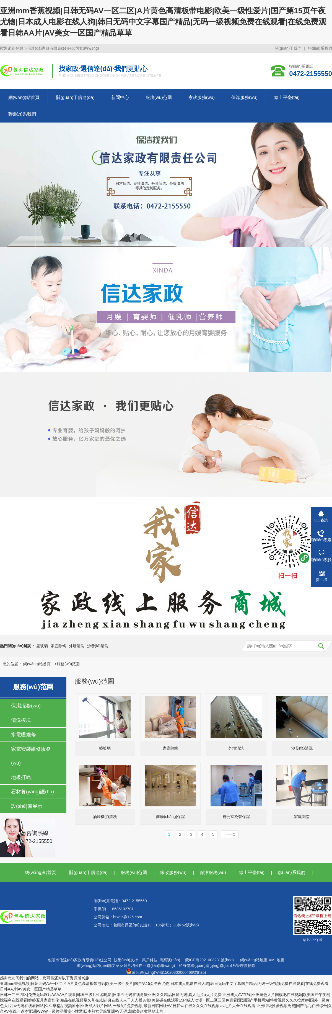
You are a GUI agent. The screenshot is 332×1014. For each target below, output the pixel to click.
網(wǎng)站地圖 (254, 960)
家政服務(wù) (201, 97)
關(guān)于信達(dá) (75, 97)
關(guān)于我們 (288, 48)
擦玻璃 (42, 646)
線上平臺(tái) (287, 97)
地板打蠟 (21, 777)
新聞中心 (120, 97)
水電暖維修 (23, 734)
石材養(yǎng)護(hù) (32, 791)
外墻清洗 (76, 646)
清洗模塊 (21, 720)
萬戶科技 (149, 960)
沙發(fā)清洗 (97, 646)
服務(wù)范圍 (159, 97)
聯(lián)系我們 (320, 48)
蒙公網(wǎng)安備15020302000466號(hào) (166, 971)
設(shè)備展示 (26, 806)
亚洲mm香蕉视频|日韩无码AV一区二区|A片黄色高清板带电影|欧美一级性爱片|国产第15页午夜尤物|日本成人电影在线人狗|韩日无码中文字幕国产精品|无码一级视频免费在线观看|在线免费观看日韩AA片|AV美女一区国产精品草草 (163, 21)
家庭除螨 (58, 646)
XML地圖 (276, 960)
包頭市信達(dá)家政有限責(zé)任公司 (79, 960)
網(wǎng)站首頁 (24, 97)
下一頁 (230, 834)
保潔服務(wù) (244, 97)
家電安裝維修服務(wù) (31, 756)
